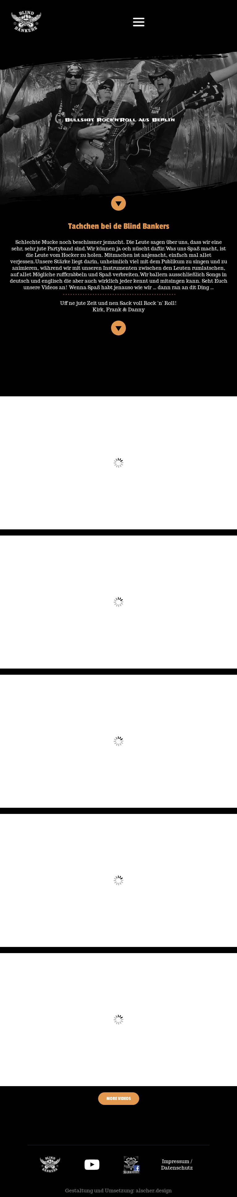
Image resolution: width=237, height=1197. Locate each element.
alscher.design (154, 1190)
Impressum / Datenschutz (177, 1164)
